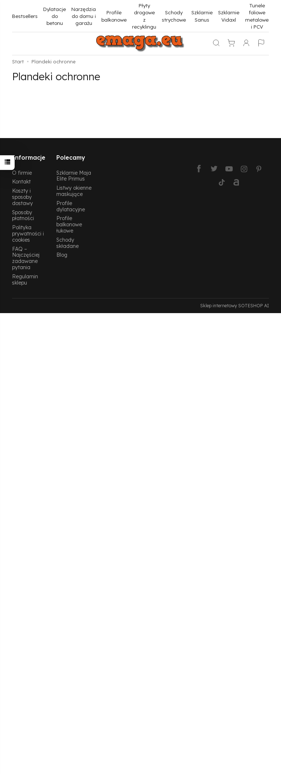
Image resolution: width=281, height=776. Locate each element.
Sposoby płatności (23, 215)
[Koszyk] (231, 43)
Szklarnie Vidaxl (228, 15)
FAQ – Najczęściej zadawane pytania (26, 258)
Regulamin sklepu (25, 279)
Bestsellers (25, 16)
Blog (61, 255)
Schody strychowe (174, 15)
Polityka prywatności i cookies (28, 233)
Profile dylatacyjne (70, 206)
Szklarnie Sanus (202, 15)
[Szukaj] (216, 43)
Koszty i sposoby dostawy (22, 196)
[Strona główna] (140, 43)
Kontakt (21, 181)
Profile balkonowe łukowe (69, 224)
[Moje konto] (246, 43)
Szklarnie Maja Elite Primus (73, 176)
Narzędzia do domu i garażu (83, 16)
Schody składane (67, 243)
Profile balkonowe (114, 15)
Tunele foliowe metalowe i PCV (257, 16)
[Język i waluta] (261, 43)
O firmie (22, 173)
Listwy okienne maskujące (73, 191)
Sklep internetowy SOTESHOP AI (234, 305)
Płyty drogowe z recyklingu (144, 16)
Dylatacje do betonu (54, 16)
